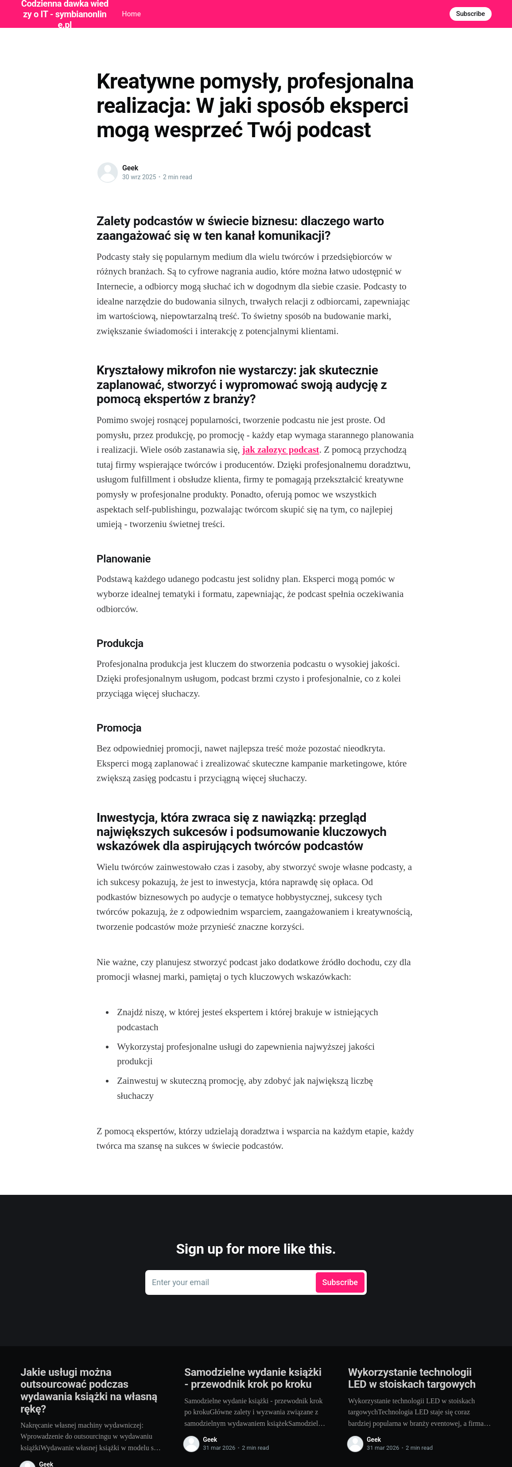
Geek (130, 168)
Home (131, 14)
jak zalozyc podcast (280, 449)
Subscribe (470, 14)
